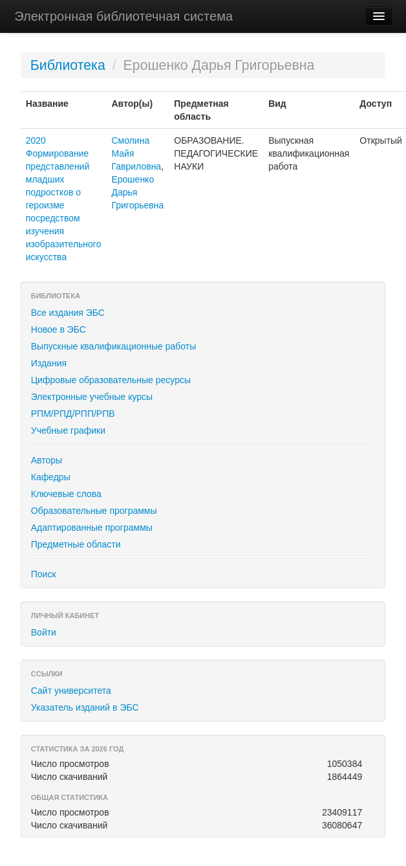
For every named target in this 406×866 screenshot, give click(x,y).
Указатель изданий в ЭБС (85, 707)
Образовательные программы (94, 510)
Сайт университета (71, 690)
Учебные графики (68, 430)
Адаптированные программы (92, 527)
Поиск (43, 574)
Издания (49, 363)
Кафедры (50, 477)
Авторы (46, 460)
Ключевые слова (66, 494)
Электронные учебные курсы (92, 397)
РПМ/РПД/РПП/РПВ (73, 413)
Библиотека (67, 65)
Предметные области (76, 544)
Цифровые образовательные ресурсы (111, 380)
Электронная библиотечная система (123, 16)
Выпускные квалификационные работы (114, 346)
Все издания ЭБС (68, 312)
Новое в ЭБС (58, 329)
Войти (43, 632)
